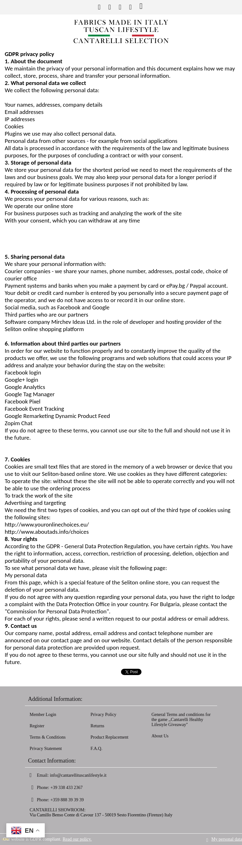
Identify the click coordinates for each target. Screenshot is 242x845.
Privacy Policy (103, 714)
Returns (97, 726)
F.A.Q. (96, 748)
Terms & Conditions (48, 737)
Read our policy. (77, 839)
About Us (160, 736)
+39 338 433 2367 (66, 787)
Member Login (43, 714)
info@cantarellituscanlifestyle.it (78, 775)
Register (37, 726)
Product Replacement (109, 737)
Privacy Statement (46, 748)
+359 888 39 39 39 (67, 799)
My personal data (226, 839)
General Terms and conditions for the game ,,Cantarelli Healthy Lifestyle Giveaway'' (181, 719)
